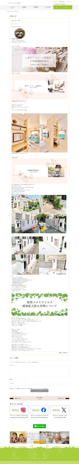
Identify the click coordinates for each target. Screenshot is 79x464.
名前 (11, 380)
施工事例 (13, 454)
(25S (17, 154)
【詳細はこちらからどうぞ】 (17, 326)
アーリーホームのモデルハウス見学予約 (34, 459)
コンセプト (14, 453)
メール (11, 384)
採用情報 (44, 459)
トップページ (8, 12)
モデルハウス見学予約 (16, 459)
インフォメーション (61, 453)
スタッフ (12, 12)
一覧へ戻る (39, 400)
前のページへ (15, 399)
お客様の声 (14, 456)
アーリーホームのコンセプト (32, 453)
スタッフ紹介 (14, 457)
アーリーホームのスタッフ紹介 (33, 456)
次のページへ (63, 399)
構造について (45, 453)
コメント (12, 366)
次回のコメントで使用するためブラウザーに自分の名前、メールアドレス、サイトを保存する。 (29, 389)
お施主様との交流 (46, 456)
